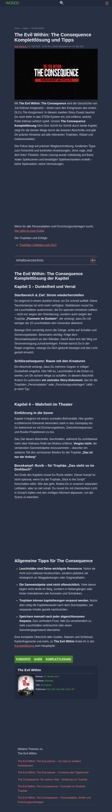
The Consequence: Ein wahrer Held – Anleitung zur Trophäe (52, 779)
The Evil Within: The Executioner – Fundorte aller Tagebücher (53, 772)
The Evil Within (29, 670)
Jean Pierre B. (21, 46)
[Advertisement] (56, 17)
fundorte (23, 659)
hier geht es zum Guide (29, 230)
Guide (38, 659)
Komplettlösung (25, 645)
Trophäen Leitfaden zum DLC (38, 245)
